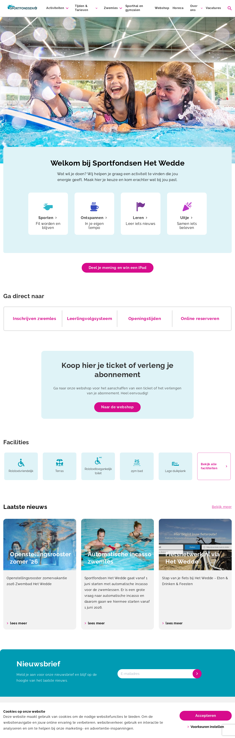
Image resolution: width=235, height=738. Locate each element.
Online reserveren (200, 318)
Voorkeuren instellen (205, 727)
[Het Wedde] (22, 8)
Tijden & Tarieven (81, 8)
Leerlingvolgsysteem (89, 318)
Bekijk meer (222, 507)
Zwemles (111, 8)
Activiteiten (55, 8)
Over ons (194, 8)
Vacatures (213, 8)
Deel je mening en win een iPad (118, 267)
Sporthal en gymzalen (134, 8)
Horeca (178, 8)
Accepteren (205, 715)
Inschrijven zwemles (34, 318)
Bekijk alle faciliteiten (214, 466)
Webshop (162, 8)
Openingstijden (144, 318)
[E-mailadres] (159, 673)
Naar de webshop (117, 407)
